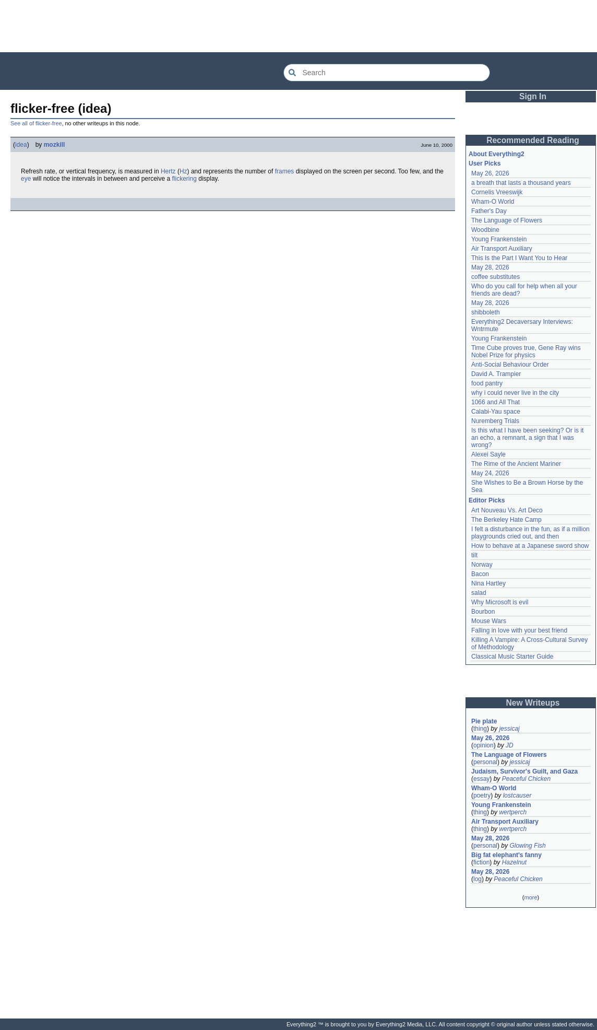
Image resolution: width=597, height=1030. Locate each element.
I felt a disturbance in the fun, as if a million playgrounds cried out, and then (531, 532)
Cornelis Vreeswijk (496, 192)
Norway (482, 564)
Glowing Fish (527, 845)
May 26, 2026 (490, 173)
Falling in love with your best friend (519, 630)
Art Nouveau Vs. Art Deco (507, 510)
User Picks (484, 163)
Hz (183, 171)
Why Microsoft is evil (499, 602)
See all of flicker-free (36, 123)
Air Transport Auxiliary (501, 248)
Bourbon (483, 611)
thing (480, 728)
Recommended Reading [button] (532, 140)
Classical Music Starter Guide (512, 656)
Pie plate (484, 721)
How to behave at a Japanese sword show (530, 545)
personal (485, 762)
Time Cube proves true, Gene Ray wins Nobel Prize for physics (526, 351)
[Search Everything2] (386, 72)
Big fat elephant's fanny (506, 855)
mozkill (54, 144)
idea (21, 144)
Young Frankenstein (499, 239)
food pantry (487, 383)
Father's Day (489, 211)
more (530, 897)
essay (481, 778)
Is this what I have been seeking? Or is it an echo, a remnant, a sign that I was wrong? (528, 438)
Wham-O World (492, 201)
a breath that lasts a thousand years (521, 182)
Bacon (480, 574)
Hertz (168, 171)
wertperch (513, 812)
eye (26, 178)
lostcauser (517, 795)
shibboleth (485, 312)
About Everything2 (496, 154)
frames (284, 171)
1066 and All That (495, 402)
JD (510, 745)
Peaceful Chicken (526, 778)
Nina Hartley (488, 583)
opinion (483, 745)
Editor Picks (487, 500)
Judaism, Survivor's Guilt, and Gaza (524, 771)
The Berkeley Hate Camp (506, 519)
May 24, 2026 (490, 473)
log (477, 879)
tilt (474, 555)
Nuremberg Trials (495, 421)
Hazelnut (514, 862)
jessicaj (509, 728)
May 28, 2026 (490, 267)
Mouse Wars (488, 621)
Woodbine (485, 229)
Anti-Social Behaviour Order (510, 364)
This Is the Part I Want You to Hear (519, 258)
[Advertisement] (298, 26)
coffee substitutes (495, 276)
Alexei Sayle (488, 454)
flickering (184, 178)
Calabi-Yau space (495, 411)
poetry (482, 795)
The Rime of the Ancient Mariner (516, 463)
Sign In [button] (532, 96)
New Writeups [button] (533, 702)
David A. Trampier (496, 374)
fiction (481, 862)
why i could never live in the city (515, 392)
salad (478, 592)
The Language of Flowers (506, 220)
